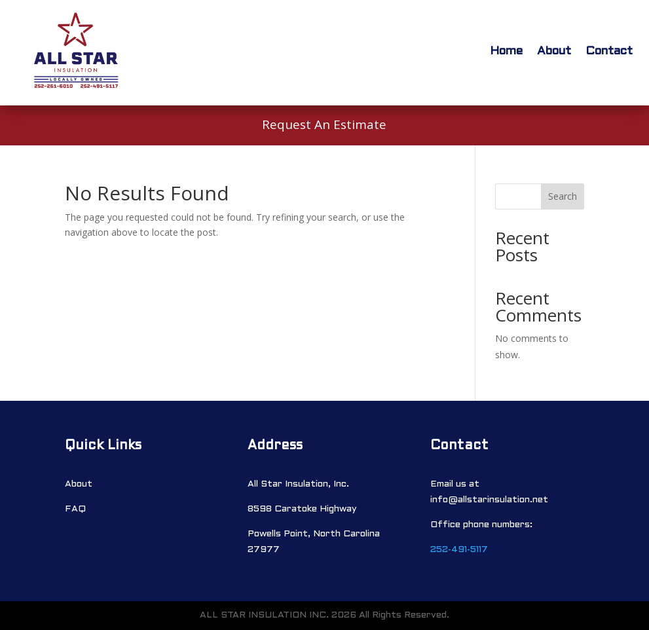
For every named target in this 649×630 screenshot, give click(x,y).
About (554, 51)
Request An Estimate (324, 124)
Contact (609, 51)
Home (506, 51)
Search (562, 196)
